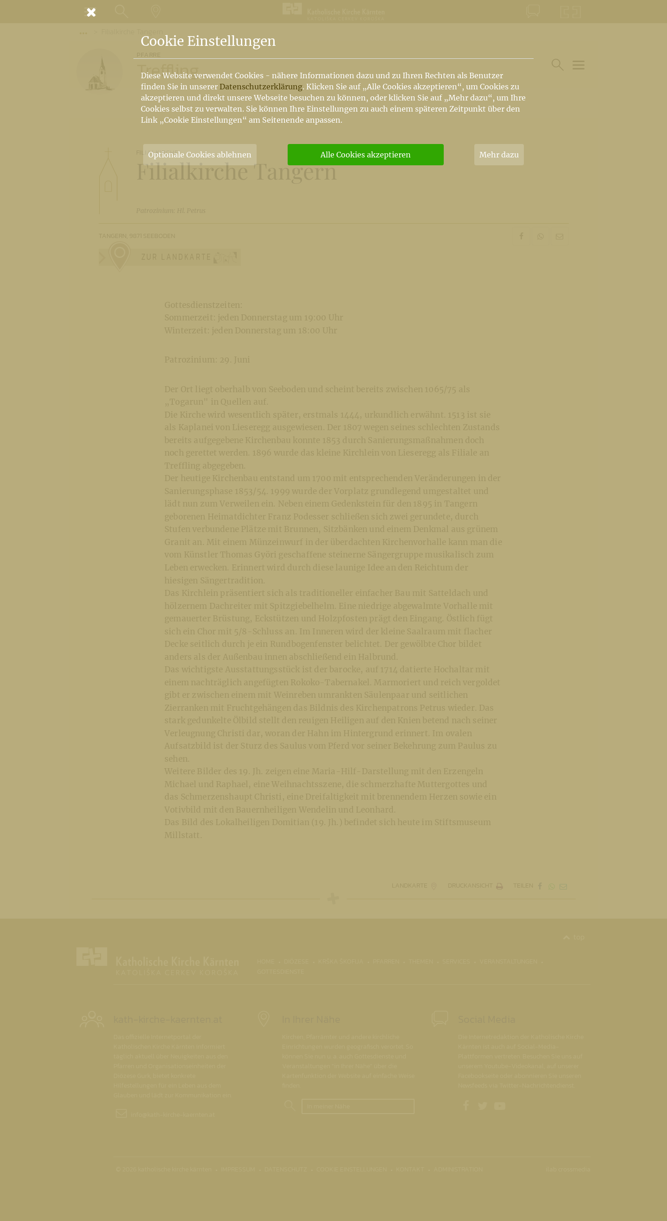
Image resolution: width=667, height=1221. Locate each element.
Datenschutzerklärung (261, 86)
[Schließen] (333, 12)
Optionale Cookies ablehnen (200, 154)
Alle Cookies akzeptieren (366, 154)
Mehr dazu (499, 154)
